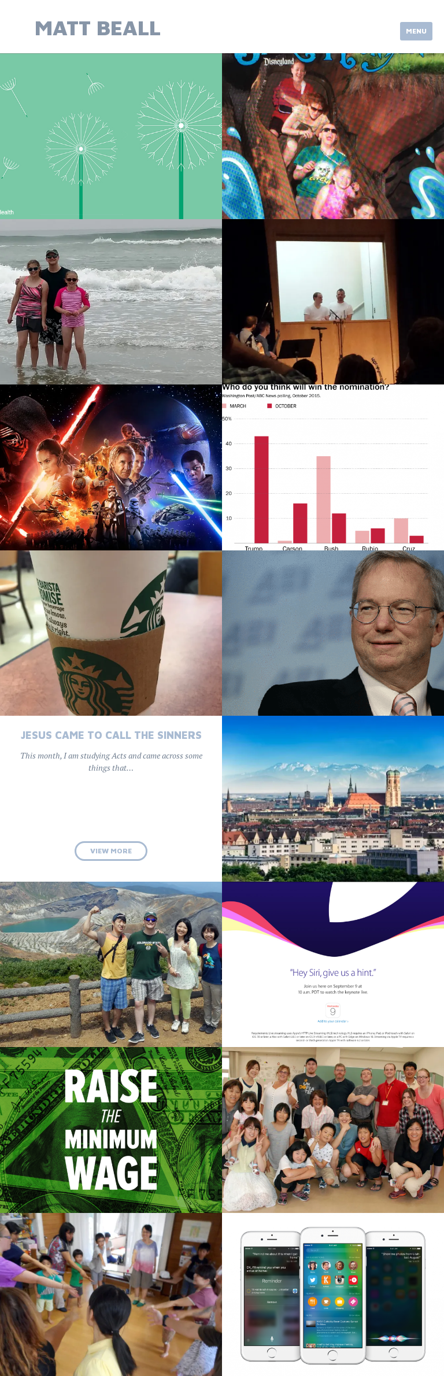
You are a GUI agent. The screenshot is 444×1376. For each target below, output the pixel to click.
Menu (416, 31)
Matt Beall (98, 27)
